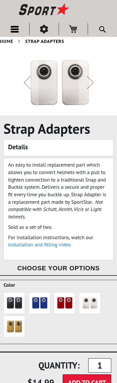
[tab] (58, 147)
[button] (27, 83)
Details (18, 147)
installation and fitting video (39, 244)
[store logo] (43, 10)
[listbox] (58, 315)
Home (6, 41)
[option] (14, 303)
